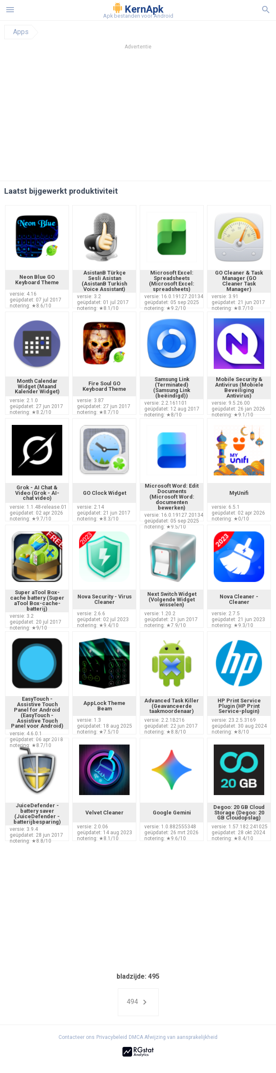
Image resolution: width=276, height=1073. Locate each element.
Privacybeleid (111, 1037)
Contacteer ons (76, 1037)
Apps (21, 32)
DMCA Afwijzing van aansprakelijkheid (173, 1037)
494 (138, 1002)
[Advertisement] (138, 117)
